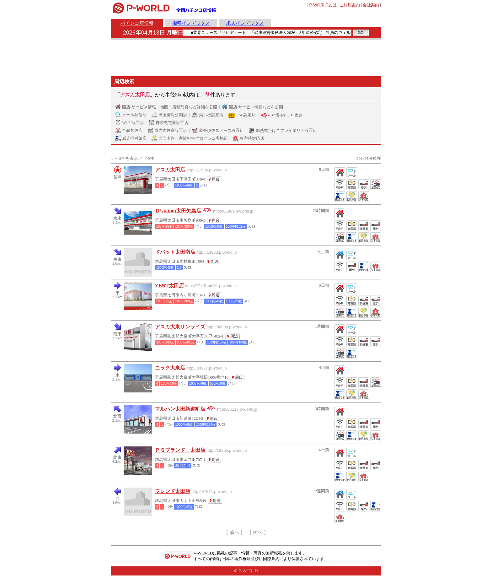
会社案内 (371, 5)
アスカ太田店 (170, 169)
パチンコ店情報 (136, 23)
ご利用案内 (350, 5)
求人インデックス (245, 23)
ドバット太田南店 (175, 252)
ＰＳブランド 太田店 (180, 450)
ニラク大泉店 (170, 367)
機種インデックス (191, 23)
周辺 (215, 179)
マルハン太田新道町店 (180, 409)
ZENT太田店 (169, 285)
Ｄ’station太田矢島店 (178, 210)
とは (323, 5)
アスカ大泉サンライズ (180, 326)
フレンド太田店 (172, 491)
